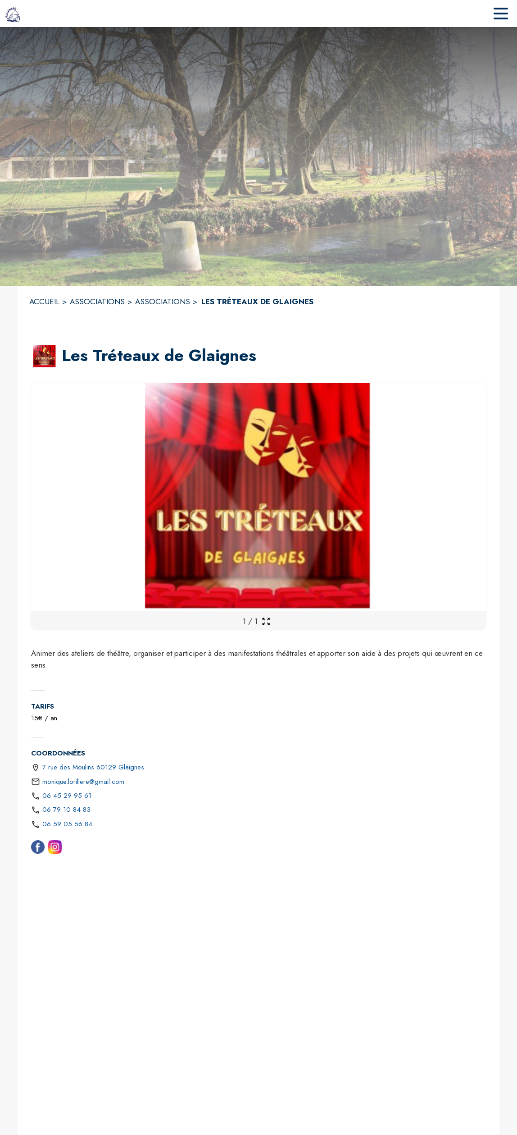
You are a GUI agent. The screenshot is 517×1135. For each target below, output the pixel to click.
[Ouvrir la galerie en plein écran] (266, 621)
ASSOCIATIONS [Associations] (97, 301)
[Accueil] (13, 14)
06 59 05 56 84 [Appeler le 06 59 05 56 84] (67, 824)
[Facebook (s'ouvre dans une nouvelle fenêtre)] (38, 848)
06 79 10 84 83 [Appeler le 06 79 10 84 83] (66, 810)
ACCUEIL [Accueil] (44, 301)
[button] (44, 356)
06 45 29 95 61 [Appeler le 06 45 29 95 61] (66, 796)
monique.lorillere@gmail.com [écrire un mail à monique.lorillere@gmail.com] (83, 782)
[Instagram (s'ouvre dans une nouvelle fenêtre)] (55, 848)
